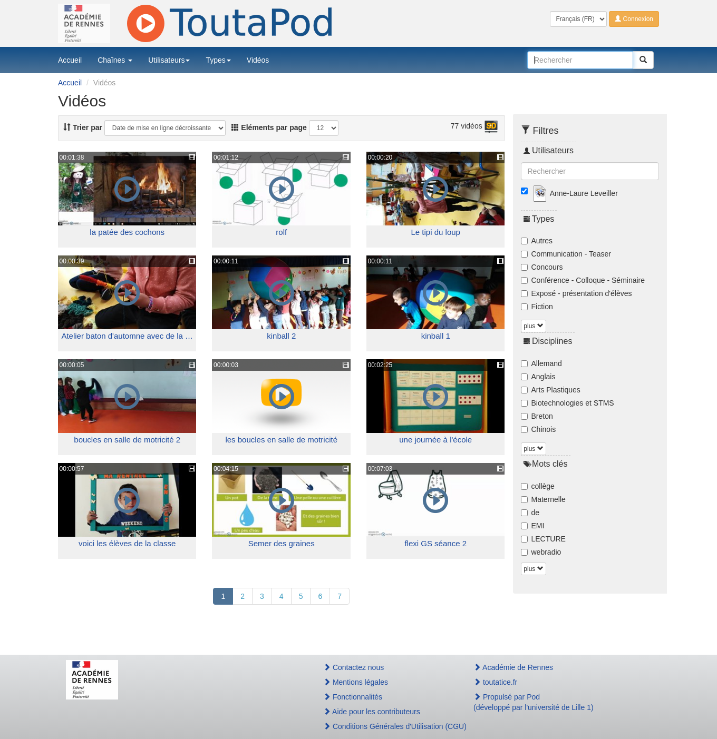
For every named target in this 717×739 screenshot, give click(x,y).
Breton (537, 416)
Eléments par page (268, 127)
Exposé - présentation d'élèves (576, 293)
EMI (533, 525)
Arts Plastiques (550, 390)
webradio (541, 552)
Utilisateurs (169, 60)
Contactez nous (353, 667)
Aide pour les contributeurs (371, 711)
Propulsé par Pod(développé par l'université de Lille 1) (533, 702)
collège (538, 486)
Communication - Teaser (566, 254)
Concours (542, 267)
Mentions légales (355, 682)
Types (218, 60)
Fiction (537, 306)
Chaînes (115, 60)
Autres (537, 241)
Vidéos (258, 60)
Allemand (541, 363)
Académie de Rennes (513, 667)
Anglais (538, 376)
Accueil (70, 60)
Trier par (82, 127)
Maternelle (543, 499)
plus (533, 326)
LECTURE (543, 539)
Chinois (538, 429)
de (530, 512)
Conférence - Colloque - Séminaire (583, 280)
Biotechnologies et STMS (567, 403)
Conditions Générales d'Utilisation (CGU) (387, 726)
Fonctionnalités (352, 697)
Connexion (634, 19)
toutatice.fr (495, 682)
